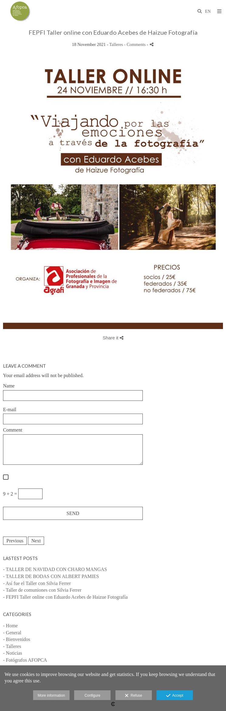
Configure (92, 695)
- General (12, 632)
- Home (10, 625)
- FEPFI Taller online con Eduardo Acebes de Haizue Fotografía (65, 597)
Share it (113, 337)
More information (51, 695)
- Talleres (12, 646)
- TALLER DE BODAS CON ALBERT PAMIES (51, 576)
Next (36, 540)
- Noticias (12, 653)
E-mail (9, 409)
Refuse (133, 695)
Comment (12, 430)
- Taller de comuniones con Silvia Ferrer (42, 590)
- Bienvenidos (16, 639)
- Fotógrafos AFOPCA (25, 660)
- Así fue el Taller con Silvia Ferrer (37, 583)
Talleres (116, 44)
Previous (14, 540)
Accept (174, 695)
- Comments (135, 44)
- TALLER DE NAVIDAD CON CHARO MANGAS (55, 569)
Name (9, 385)
